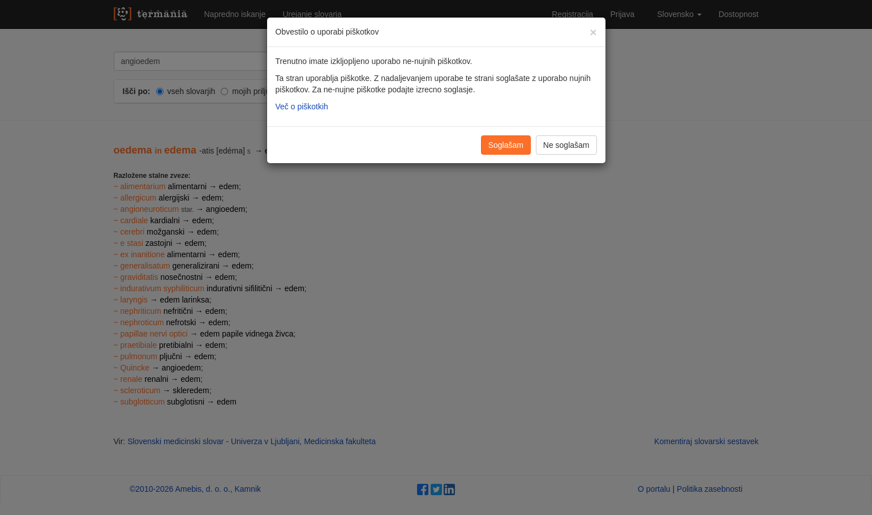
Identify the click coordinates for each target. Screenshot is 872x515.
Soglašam (505, 145)
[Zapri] (593, 32)
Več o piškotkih (302, 106)
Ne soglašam (566, 145)
